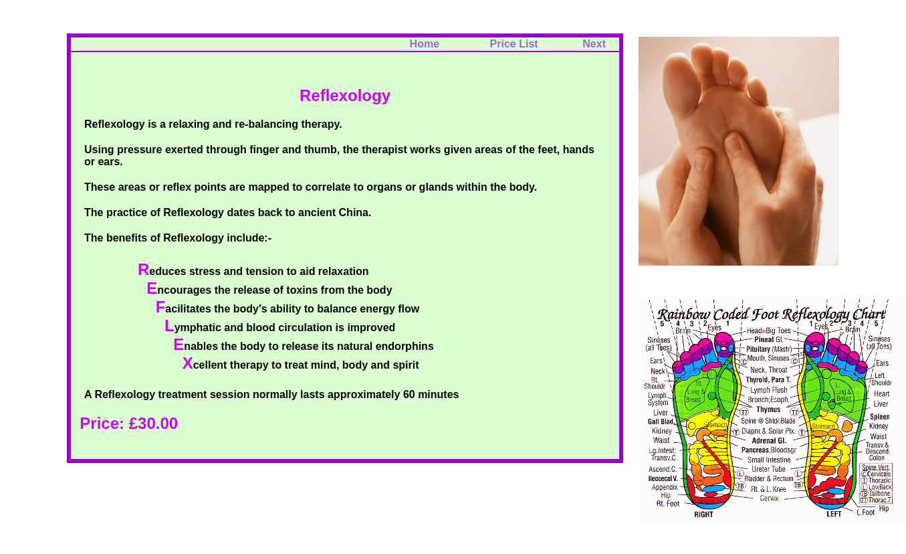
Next (594, 44)
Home (424, 44)
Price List (523, 44)
